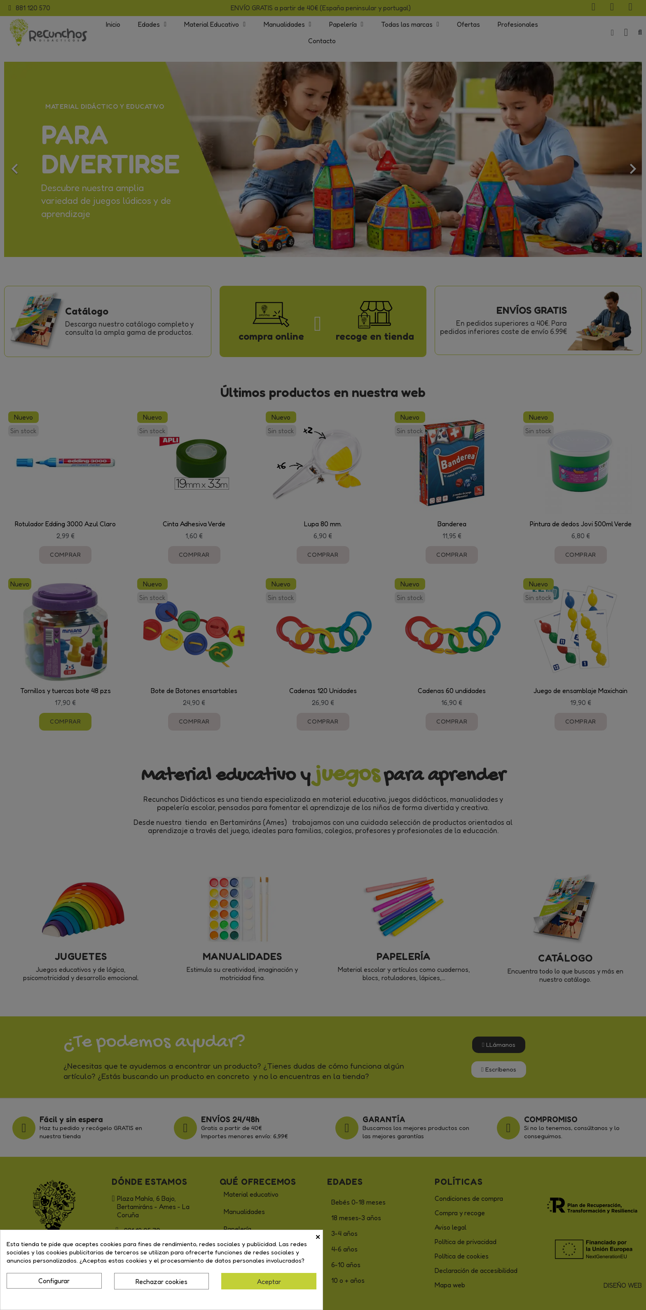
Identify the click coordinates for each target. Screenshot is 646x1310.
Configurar (54, 1281)
